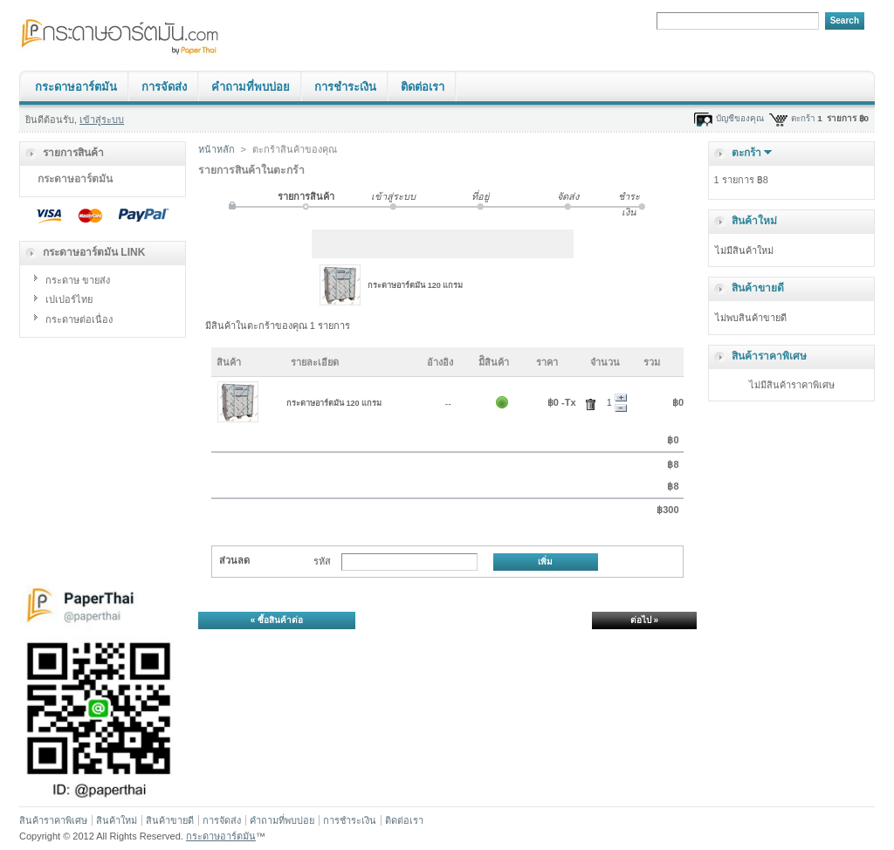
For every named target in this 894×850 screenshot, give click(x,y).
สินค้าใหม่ (754, 221)
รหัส (322, 561)
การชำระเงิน (345, 86)
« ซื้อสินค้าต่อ (277, 620)
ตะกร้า (803, 118)
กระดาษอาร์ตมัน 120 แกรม (415, 285)
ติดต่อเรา (422, 86)
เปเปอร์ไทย (69, 299)
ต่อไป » (644, 620)
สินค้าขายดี (758, 288)
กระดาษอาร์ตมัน (76, 86)
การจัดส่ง (164, 86)
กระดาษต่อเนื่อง (79, 319)
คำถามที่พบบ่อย (250, 86)
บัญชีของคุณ (740, 118)
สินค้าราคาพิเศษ (769, 356)
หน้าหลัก (216, 149)
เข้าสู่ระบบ (101, 119)
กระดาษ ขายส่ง (77, 280)
